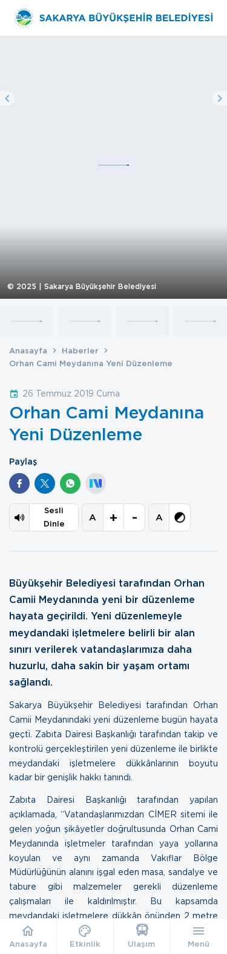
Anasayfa (28, 350)
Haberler (80, 350)
